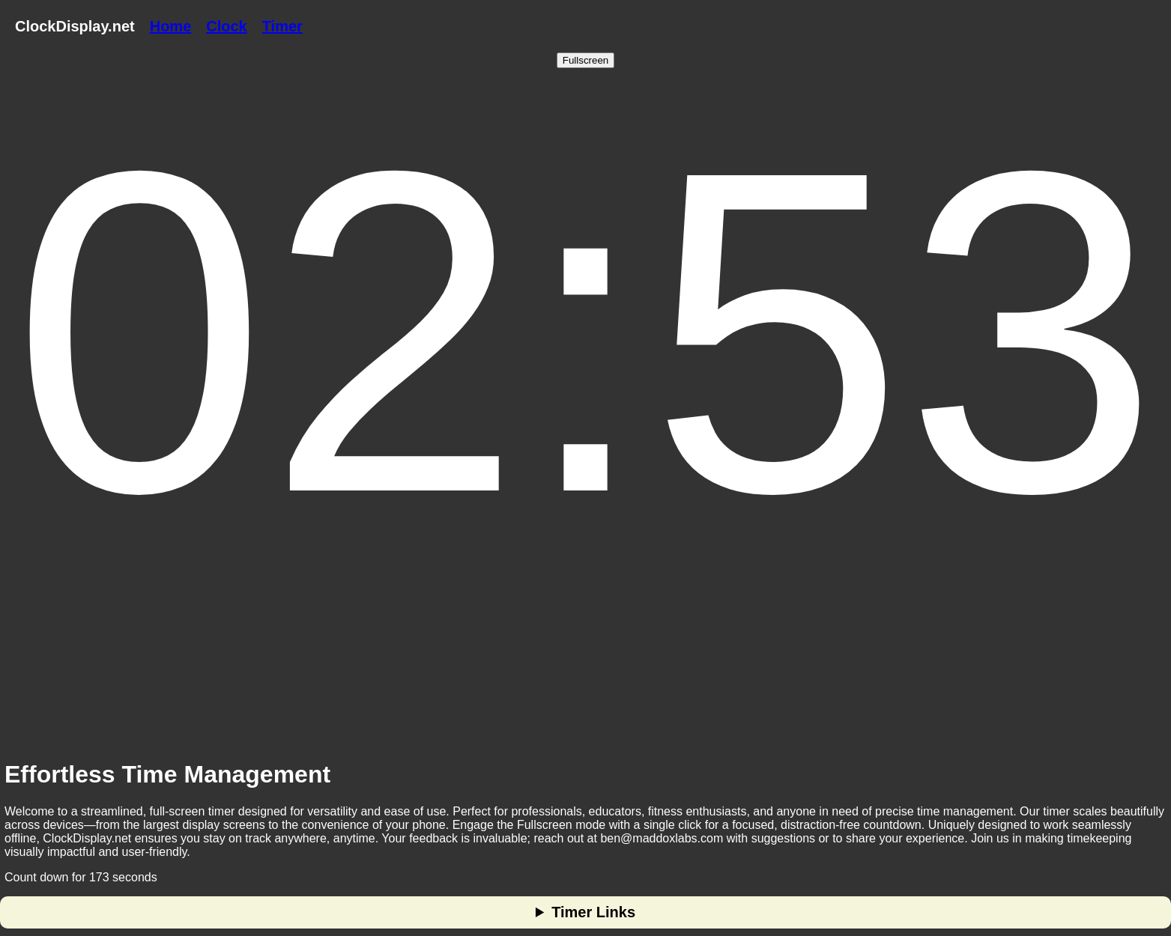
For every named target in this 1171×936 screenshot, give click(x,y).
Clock (226, 26)
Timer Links (593, 912)
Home (171, 26)
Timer (282, 26)
